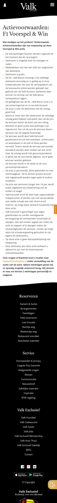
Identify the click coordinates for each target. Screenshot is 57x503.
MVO (28, 449)
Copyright (29, 482)
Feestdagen (29, 313)
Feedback (55, 209)
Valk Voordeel (28, 417)
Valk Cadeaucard (28, 422)
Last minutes (28, 322)
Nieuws (28, 374)
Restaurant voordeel (28, 336)
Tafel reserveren (28, 317)
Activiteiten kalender (28, 340)
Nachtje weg (28, 326)
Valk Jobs (28, 431)
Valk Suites (28, 426)
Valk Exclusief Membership (29, 435)
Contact (29, 454)
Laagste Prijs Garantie (28, 365)
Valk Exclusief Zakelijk (28, 445)
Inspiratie (28, 393)
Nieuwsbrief (28, 383)
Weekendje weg (28, 331)
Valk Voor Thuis (28, 440)
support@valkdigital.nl (15, 261)
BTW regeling (28, 397)
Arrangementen (28, 308)
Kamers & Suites (28, 303)
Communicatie (28, 379)
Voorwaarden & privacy (28, 360)
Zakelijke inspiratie (28, 388)
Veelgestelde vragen (28, 370)
